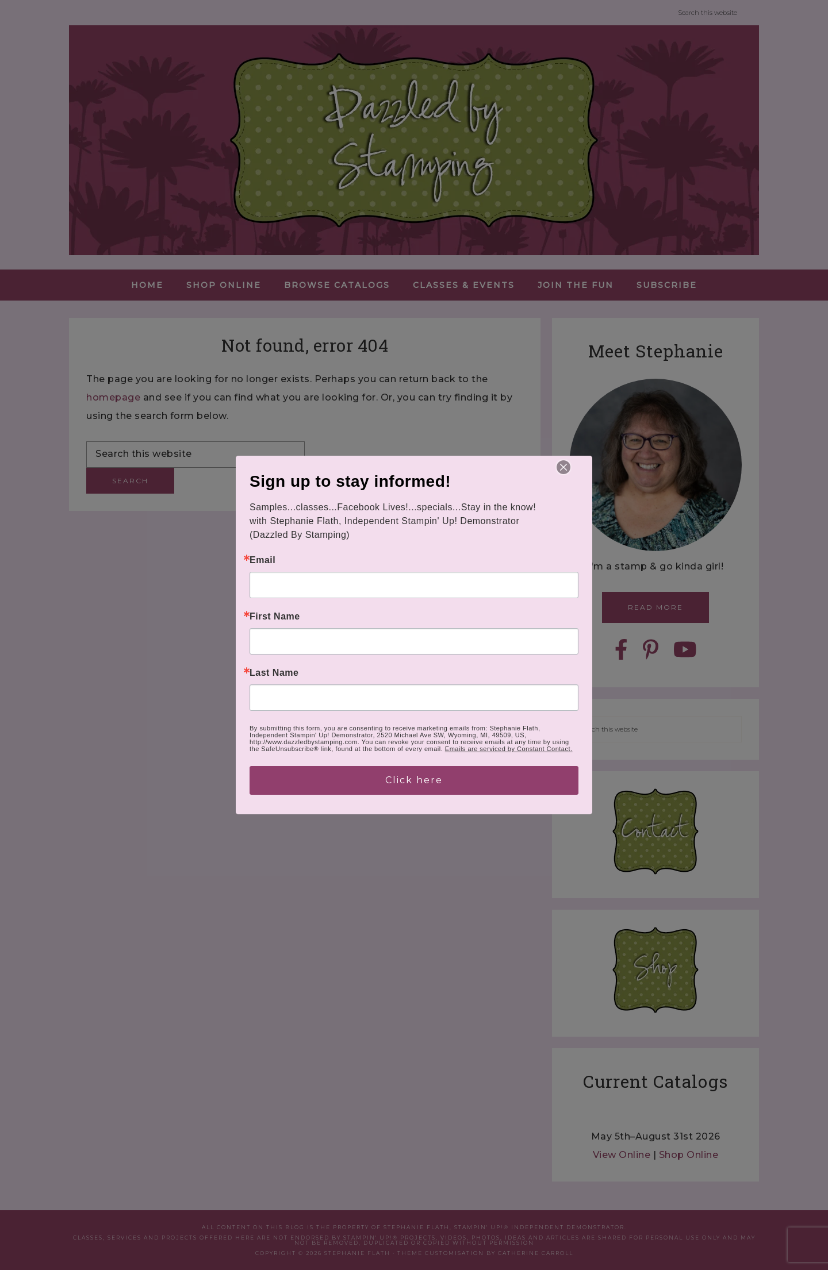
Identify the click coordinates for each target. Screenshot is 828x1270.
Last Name (274, 673)
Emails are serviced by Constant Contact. (509, 748)
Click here (414, 780)
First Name (275, 616)
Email (262, 560)
